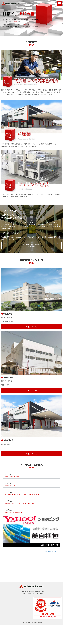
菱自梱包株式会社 (51, 551)
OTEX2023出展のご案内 (12, 476)
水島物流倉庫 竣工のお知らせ (13, 512)
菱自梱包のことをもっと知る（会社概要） (31, 245)
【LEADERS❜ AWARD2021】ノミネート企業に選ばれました (22, 494)
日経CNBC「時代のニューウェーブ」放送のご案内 (19, 503)
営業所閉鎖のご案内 (10, 485)
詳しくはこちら (32, 327)
